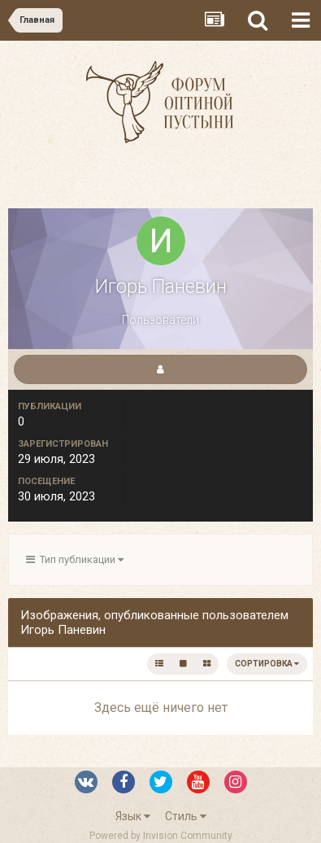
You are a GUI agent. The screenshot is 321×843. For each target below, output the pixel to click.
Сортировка (267, 663)
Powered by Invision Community (160, 835)
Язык (132, 816)
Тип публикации (75, 559)
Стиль (185, 816)
